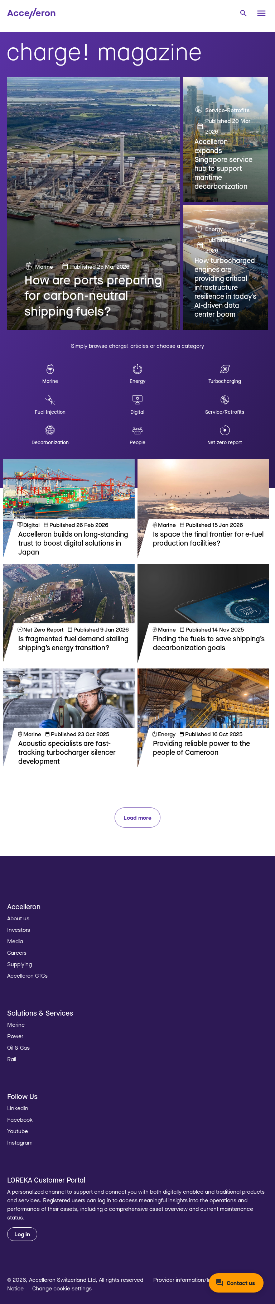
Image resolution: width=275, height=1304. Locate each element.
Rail (11, 1059)
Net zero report (224, 442)
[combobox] (243, 13)
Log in (22, 1234)
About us (18, 918)
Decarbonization (50, 442)
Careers (16, 952)
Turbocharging (224, 381)
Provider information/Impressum (194, 1279)
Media (15, 941)
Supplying (19, 964)
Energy (214, 228)
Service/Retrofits (224, 412)
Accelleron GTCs (27, 975)
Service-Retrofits (227, 110)
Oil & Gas (18, 1047)
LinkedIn (17, 1108)
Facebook (20, 1119)
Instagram (20, 1142)
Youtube (17, 1131)
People (137, 442)
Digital (137, 412)
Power (15, 1036)
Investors (18, 929)
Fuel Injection (50, 412)
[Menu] (261, 13)
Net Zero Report (43, 629)
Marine (44, 266)
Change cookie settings (62, 1288)
